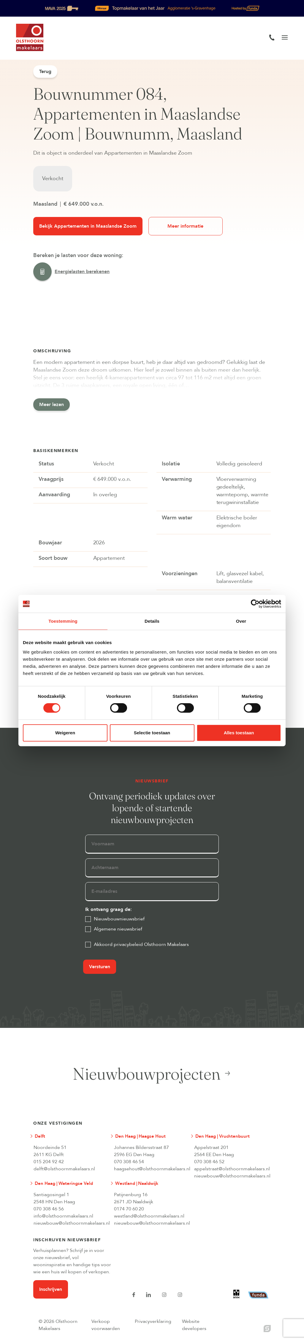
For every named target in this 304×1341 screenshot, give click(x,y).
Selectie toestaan (152, 732)
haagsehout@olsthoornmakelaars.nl (149, 1169)
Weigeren (65, 732)
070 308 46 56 (49, 1209)
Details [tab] (152, 621)
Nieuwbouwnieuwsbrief (119, 919)
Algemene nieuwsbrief (118, 929)
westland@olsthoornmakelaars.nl (149, 1216)
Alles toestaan (239, 732)
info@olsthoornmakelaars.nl (63, 1216)
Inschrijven (50, 1289)
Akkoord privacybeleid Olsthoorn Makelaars (141, 944)
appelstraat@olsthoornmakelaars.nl (229, 1169)
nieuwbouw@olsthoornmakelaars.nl (229, 1176)
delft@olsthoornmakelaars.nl (64, 1169)
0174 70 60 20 (129, 1209)
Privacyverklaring (153, 1321)
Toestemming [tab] (62, 621)
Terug (45, 71)
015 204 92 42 (49, 1161)
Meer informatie (185, 226)
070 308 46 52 (209, 1161)
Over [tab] (241, 621)
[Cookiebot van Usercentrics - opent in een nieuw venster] (255, 603)
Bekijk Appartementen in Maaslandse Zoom (88, 226)
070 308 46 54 (129, 1161)
